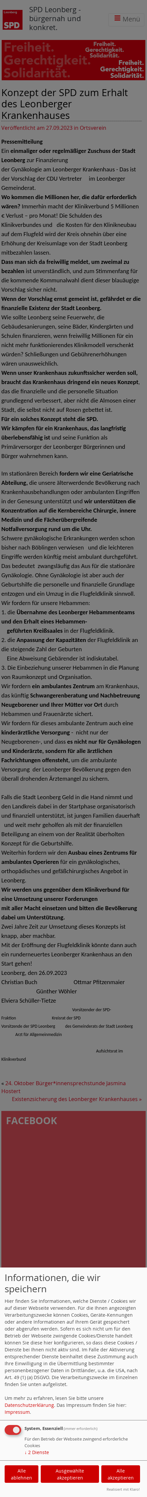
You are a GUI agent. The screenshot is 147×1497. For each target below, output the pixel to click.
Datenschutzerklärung (29, 1405)
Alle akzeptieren (121, 1474)
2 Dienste (36, 1452)
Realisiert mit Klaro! (123, 1489)
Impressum (17, 1412)
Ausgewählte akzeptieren (70, 1474)
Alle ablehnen (21, 1474)
